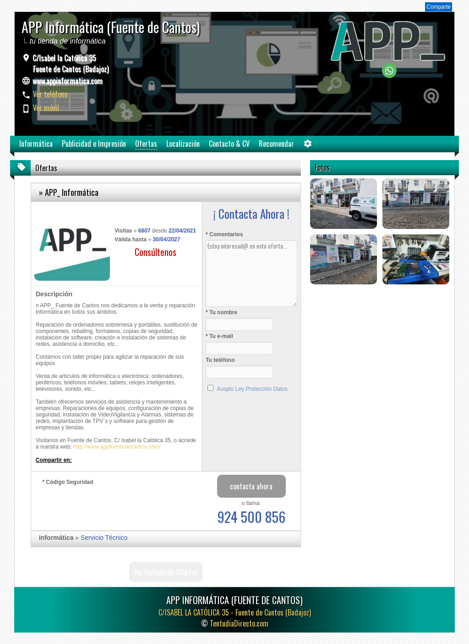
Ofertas (146, 143)
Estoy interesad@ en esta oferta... (251, 273)
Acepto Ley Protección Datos (252, 389)
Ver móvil (46, 107)
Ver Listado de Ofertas (166, 571)
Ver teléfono (50, 94)
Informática (36, 143)
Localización (183, 143)
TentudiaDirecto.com (239, 623)
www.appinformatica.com (68, 80)
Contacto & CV (229, 143)
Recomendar (276, 143)
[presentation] (111, 505)
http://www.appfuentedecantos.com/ (116, 447)
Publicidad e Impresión (94, 143)
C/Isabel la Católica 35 (70, 63)
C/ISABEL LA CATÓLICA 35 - (234, 612)
